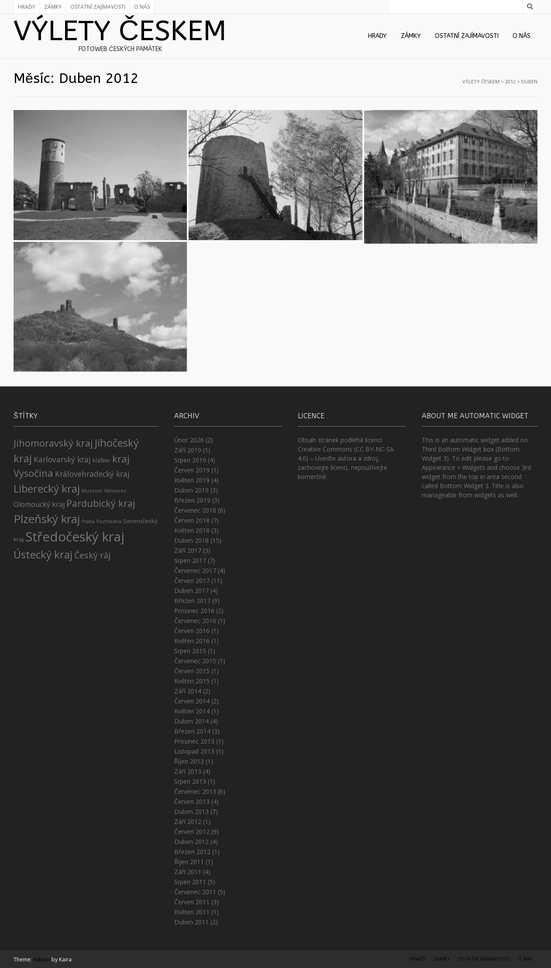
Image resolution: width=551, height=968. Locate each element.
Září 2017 (187, 550)
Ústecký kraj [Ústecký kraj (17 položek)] (43, 554)
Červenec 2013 (195, 791)
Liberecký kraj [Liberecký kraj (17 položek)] (47, 488)
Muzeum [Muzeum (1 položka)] (92, 491)
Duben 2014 (191, 721)
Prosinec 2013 (194, 741)
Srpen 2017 (190, 560)
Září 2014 (187, 691)
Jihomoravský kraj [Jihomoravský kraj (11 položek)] (53, 443)
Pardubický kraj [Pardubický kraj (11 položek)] (100, 503)
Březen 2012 (192, 851)
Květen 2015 (192, 681)
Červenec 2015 (195, 661)
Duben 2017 (191, 590)
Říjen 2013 (189, 761)
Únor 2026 (189, 440)
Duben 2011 (191, 922)
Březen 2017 (192, 600)
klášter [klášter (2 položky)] (101, 460)
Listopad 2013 (194, 751)
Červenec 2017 (195, 570)
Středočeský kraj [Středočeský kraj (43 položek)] (74, 536)
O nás (142, 6)
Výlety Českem (120, 31)
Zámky (53, 6)
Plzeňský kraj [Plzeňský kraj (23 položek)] (47, 519)
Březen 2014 (192, 731)
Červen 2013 (192, 801)
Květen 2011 (192, 912)
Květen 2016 (192, 641)
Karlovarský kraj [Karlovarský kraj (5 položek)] (62, 459)
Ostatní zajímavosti (97, 6)
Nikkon (41, 959)
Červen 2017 (192, 580)
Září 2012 (187, 821)
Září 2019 (187, 450)
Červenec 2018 (195, 510)
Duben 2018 (191, 540)
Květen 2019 (192, 480)
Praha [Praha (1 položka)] (88, 521)
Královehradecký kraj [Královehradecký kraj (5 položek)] (92, 473)
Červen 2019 (192, 470)
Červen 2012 (192, 831)
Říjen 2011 (189, 862)
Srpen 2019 (190, 460)
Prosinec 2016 (194, 610)
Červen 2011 (192, 902)
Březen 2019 (192, 500)
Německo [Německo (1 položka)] (115, 491)
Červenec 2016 (195, 621)
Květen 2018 (192, 530)
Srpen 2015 (190, 651)
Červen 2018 (192, 520)
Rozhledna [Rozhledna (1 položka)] (108, 521)
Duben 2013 (191, 811)
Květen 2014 (192, 711)
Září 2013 (187, 771)
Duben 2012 (191, 841)
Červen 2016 (192, 631)
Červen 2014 (192, 701)
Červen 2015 (192, 671)
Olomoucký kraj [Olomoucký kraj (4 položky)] (39, 504)
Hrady (26, 6)
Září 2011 (187, 872)
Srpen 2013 (190, 781)
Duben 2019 (191, 490)
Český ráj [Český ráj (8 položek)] (92, 555)
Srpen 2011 (190, 882)
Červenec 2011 (195, 892)
